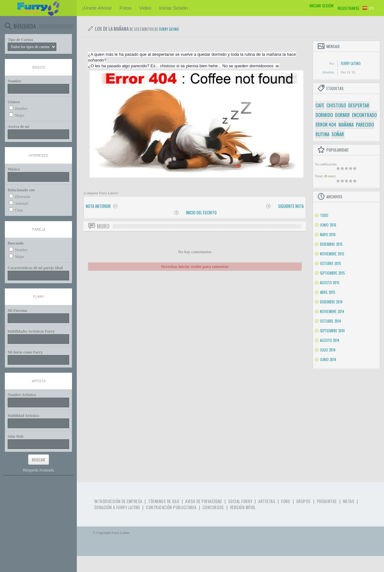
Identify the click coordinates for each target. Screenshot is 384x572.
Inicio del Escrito (201, 212)
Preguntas (327, 501)
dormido (324, 114)
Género (14, 102)
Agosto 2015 (329, 282)
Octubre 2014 (330, 321)
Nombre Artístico (22, 395)
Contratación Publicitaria (171, 507)
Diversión (22, 197)
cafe (320, 105)
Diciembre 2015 (331, 244)
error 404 (326, 124)
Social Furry (240, 501)
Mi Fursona (17, 310)
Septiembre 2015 (332, 273)
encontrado (364, 114)
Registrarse (348, 8)
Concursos (213, 507)
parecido (365, 124)
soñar (338, 133)
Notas (348, 501)
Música (14, 169)
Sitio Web (15, 436)
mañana (346, 124)
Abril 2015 (327, 292)
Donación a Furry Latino (117, 507)
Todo (324, 215)
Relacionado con (21, 190)
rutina (322, 133)
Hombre (21, 108)
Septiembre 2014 (332, 330)
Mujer (19, 115)
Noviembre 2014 (332, 311)
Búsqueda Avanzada (38, 470)
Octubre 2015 (330, 263)
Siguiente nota (291, 206)
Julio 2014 (327, 349)
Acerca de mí (18, 126)
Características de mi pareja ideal (35, 268)
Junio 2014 (328, 359)
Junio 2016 (328, 225)
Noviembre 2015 (332, 253)
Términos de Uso (163, 501)
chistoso (336, 105)
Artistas (266, 501)
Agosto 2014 (329, 340)
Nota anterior (98, 206)
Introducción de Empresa (118, 501)
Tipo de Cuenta (20, 39)
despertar (358, 105)
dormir (342, 114)
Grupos (303, 501)
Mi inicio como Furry (25, 352)
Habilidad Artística (23, 415)
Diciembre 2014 (331, 301)
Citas (19, 210)
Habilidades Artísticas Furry (31, 331)
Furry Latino (169, 29)
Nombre (14, 81)
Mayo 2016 (328, 234)
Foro (285, 501)
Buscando (16, 243)
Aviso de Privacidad (203, 501)
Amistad (21, 203)
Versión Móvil (243, 507)
